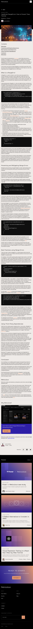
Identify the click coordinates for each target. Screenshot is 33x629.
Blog (17, 596)
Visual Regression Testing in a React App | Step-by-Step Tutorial (16, 551)
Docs (2, 598)
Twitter (10, 445)
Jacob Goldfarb (7, 21)
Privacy (6, 626)
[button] (31, 2)
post (4, 394)
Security (2, 596)
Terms (2, 626)
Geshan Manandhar (9, 559)
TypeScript (9, 291)
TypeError (15, 317)
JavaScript (16, 58)
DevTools (7, 120)
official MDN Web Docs (14, 115)
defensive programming (25, 208)
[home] (4, 1)
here (26, 240)
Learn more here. (11, 438)
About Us (18, 593)
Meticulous (3, 331)
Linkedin (3, 605)
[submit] (23, 617)
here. (14, 397)
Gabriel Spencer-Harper (10, 491)
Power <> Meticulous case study (14, 484)
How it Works (3, 593)
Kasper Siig (7, 525)
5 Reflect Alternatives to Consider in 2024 (16, 517)
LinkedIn (6, 445)
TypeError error (4, 313)
